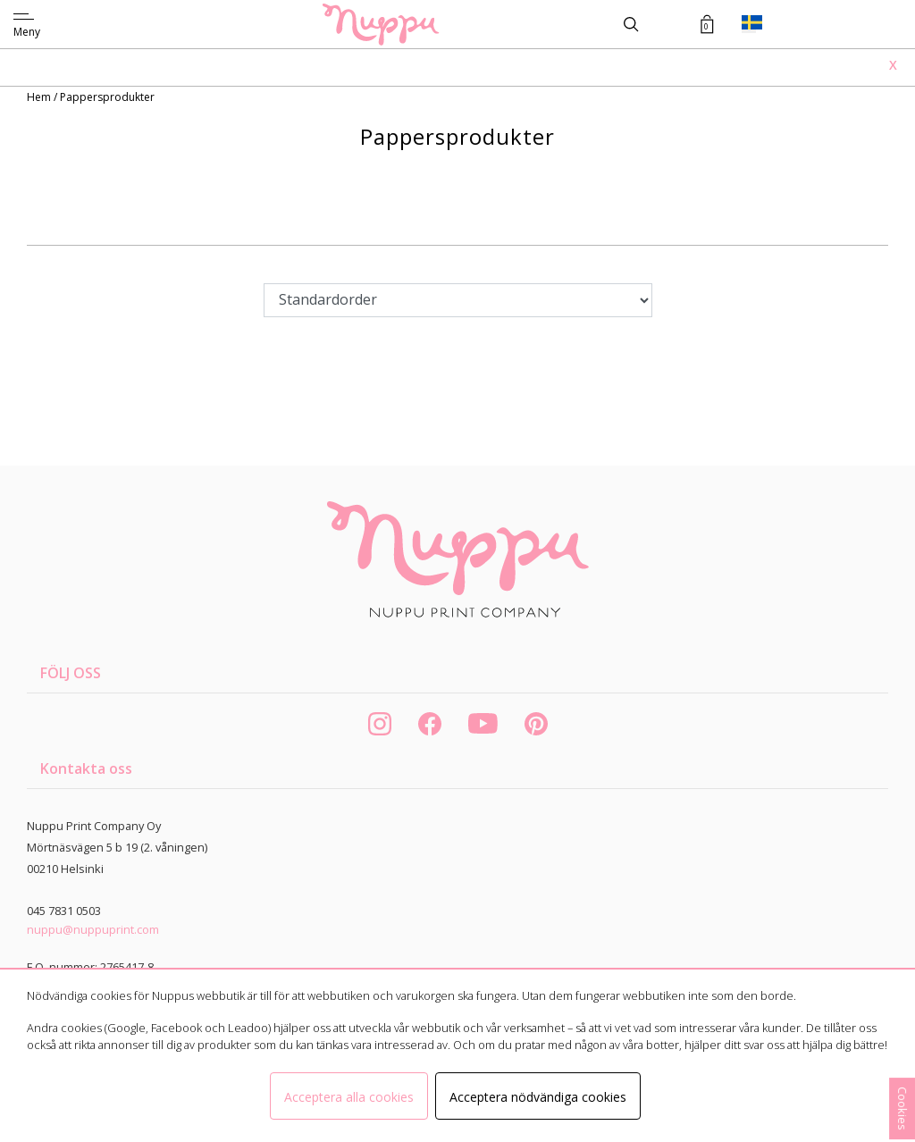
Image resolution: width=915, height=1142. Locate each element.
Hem (40, 97)
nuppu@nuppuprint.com (93, 929)
